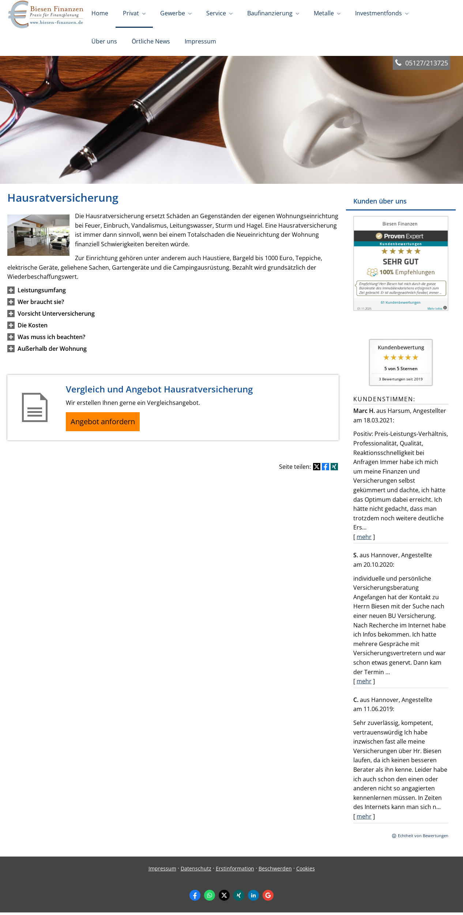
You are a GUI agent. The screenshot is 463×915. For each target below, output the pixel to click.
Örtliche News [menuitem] (151, 43)
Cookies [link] (305, 870)
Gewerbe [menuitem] (172, 14)
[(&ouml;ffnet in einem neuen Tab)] (400, 311)
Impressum (162, 870)
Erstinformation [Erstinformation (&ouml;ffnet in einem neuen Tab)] (235, 870)
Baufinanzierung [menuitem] (270, 14)
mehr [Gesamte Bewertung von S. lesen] (364, 684)
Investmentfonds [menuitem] (378, 14)
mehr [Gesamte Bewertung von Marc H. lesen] (364, 539)
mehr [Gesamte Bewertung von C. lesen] (364, 819)
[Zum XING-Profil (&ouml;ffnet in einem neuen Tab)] (238, 897)
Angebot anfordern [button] (106, 425)
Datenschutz (196, 870)
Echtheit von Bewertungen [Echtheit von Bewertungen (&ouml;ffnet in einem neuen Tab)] (423, 838)
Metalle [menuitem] (324, 14)
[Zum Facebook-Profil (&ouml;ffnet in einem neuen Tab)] (194, 897)
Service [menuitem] (216, 14)
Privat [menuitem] (131, 14)
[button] (42, 293)
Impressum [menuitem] (200, 43)
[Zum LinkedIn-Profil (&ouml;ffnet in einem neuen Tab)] (253, 897)
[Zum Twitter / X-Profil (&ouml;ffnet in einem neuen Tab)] (224, 897)
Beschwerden (275, 870)
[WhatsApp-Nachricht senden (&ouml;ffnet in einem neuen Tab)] (209, 897)
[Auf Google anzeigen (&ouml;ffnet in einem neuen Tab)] (268, 897)
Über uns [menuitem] (104, 43)
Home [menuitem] (99, 14)
